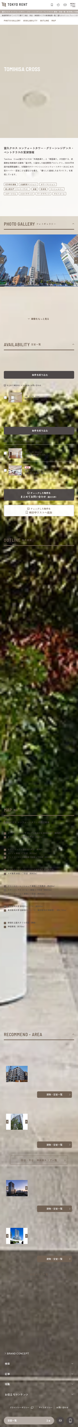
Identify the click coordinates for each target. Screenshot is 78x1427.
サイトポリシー (46, 1407)
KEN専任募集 (10, 184)
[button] (2, 260)
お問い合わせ (62, 1407)
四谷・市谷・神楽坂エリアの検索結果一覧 (40, 15)
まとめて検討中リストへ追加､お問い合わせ (24, 385)
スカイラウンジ (26, 193)
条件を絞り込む (40, 374)
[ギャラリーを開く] (39, 319)
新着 (34, 189)
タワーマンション (48, 184)
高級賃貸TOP (7, 15)
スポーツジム (10, 193)
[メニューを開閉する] (72, 4)
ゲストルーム (59, 193)
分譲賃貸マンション (28, 184)
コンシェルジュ (56, 189)
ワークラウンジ (43, 193)
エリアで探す (18, 15)
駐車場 (43, 189)
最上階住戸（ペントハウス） (17, 189)
